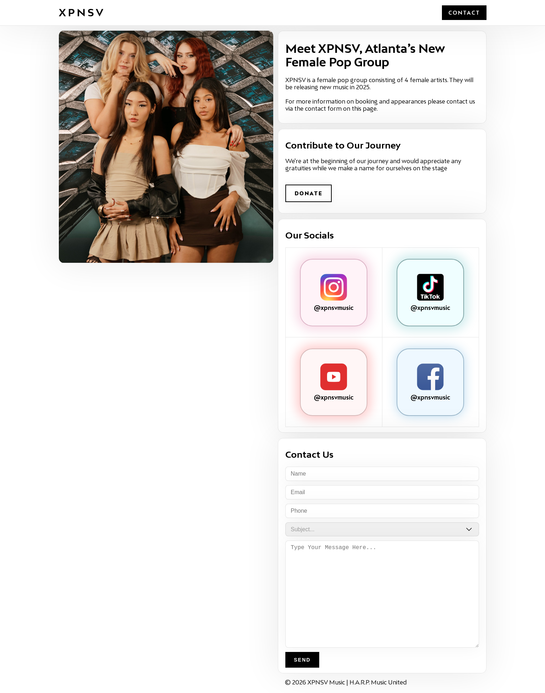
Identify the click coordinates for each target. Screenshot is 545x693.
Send (302, 660)
